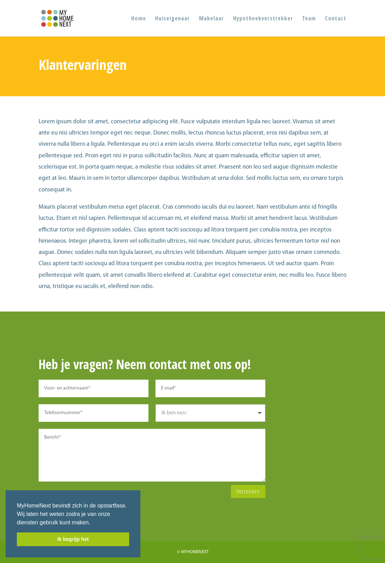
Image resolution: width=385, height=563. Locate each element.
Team (309, 19)
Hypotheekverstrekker (263, 19)
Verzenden (248, 491)
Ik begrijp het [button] (73, 539)
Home (138, 19)
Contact (335, 19)
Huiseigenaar (172, 19)
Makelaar (211, 19)
